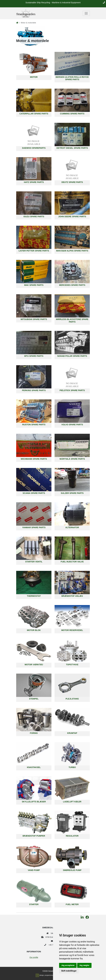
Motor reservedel (72, 630)
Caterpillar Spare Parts (33, 114)
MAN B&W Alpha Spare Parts (72, 251)
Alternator (72, 527)
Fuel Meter (72, 904)
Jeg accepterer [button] (68, 965)
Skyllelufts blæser (34, 802)
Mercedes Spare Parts (72, 285)
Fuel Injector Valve (72, 562)
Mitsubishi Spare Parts (34, 319)
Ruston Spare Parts (33, 424)
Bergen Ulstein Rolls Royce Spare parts (72, 78)
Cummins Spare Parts (72, 114)
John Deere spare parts (72, 216)
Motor (34, 77)
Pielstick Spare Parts (72, 390)
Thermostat (34, 596)
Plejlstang (72, 699)
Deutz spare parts (72, 182)
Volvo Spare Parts (72, 424)
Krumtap (72, 733)
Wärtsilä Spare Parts (72, 459)
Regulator (72, 836)
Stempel (34, 699)
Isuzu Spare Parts (33, 216)
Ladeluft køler (72, 802)
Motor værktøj (34, 664)
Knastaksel (34, 767)
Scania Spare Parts (34, 493)
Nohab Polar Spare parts (72, 356)
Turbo (72, 767)
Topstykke (72, 664)
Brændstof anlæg (72, 596)
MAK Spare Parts (33, 285)
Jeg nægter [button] (84, 965)
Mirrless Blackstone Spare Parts (72, 320)
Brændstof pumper (34, 836)
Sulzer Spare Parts (72, 493)
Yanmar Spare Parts (33, 527)
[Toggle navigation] (86, 13)
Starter (34, 904)
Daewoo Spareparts (34, 148)
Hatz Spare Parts (34, 182)
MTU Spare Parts (33, 356)
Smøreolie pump (72, 870)
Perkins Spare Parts (34, 390)
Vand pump (34, 870)
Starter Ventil (33, 562)
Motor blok (34, 630)
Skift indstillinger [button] (69, 971)
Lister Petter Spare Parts (34, 251)
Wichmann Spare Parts (34, 459)
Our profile (34, 957)
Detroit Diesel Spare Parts (72, 148)
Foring (34, 733)
